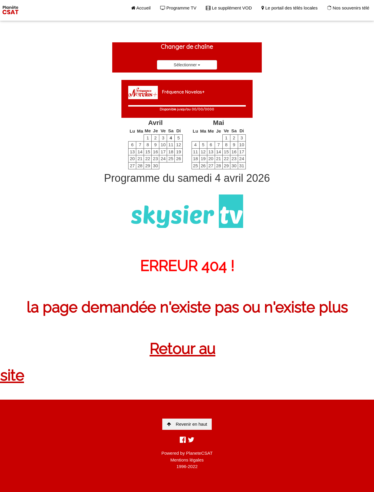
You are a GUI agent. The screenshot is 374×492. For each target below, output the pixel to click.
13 (132, 151)
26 (178, 158)
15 (147, 151)
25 (171, 158)
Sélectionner (187, 64)
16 (155, 151)
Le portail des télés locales (289, 7)
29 (147, 165)
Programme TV (178, 7)
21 (139, 158)
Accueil (141, 7)
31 (241, 165)
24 (163, 158)
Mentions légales (187, 459)
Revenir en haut (187, 424)
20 (132, 158)
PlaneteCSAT (199, 453)
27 (132, 165)
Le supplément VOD (229, 7)
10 (163, 144)
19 (178, 151)
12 (178, 144)
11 (171, 144)
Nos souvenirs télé (348, 7)
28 (139, 165)
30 (155, 165)
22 (147, 158)
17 (163, 151)
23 (155, 158)
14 (139, 151)
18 (171, 151)
